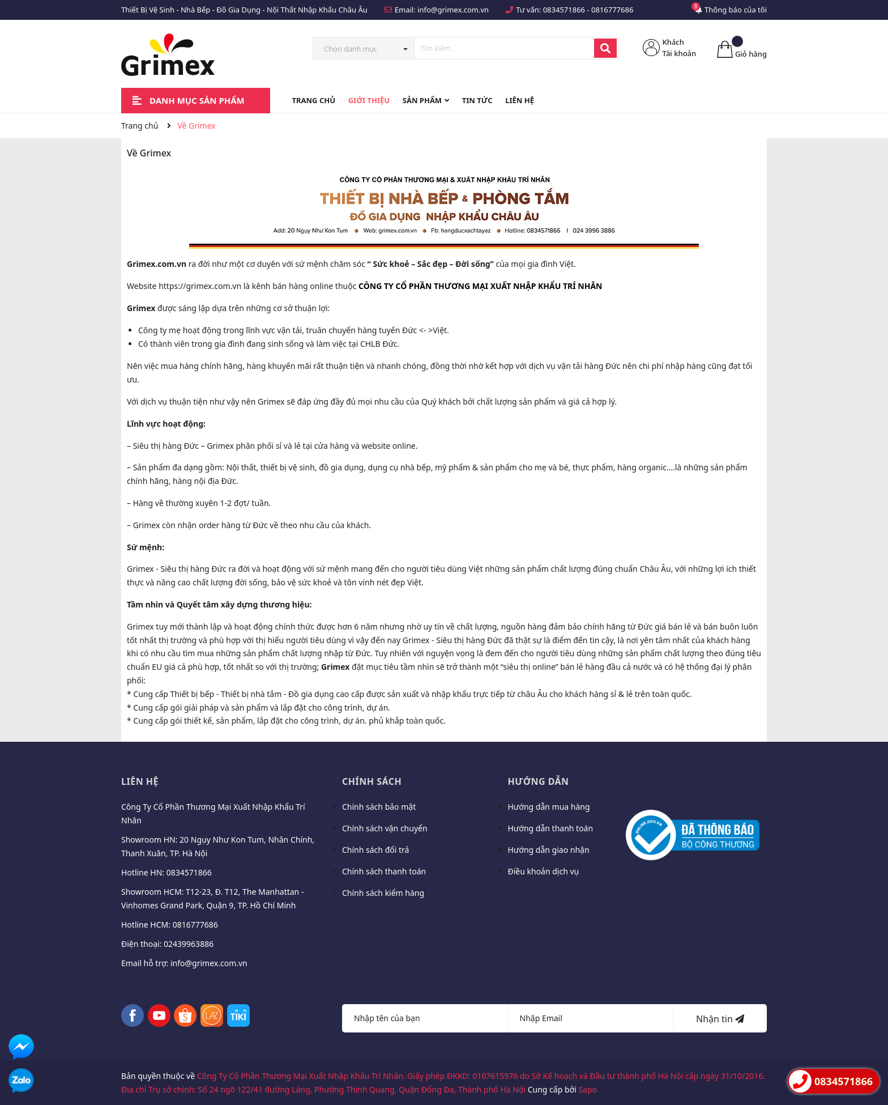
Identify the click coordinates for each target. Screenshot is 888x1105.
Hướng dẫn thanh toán (551, 828)
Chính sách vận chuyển (385, 828)
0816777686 (612, 10)
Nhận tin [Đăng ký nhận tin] (720, 1019)
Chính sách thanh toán (384, 871)
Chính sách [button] (372, 781)
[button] (480, 285)
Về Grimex (149, 153)
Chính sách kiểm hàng (383, 892)
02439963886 (189, 943)
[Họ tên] (425, 1018)
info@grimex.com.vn (453, 10)
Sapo (587, 1089)
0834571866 (564, 10)
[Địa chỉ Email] (591, 1018)
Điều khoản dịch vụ (543, 871)
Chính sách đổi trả (375, 849)
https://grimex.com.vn (200, 285)
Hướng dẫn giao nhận (549, 849)
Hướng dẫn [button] (538, 781)
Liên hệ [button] (140, 781)
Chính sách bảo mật (379, 806)
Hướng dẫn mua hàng (549, 806)
